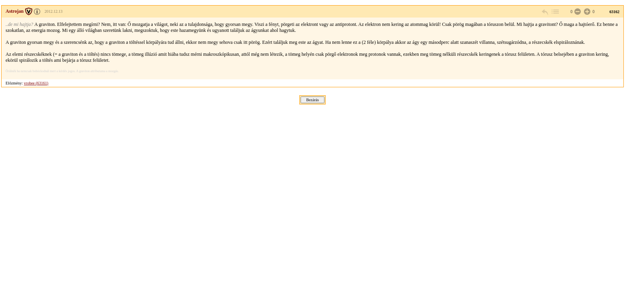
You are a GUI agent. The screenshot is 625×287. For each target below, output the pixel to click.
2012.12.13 (54, 11)
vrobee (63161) (36, 83)
